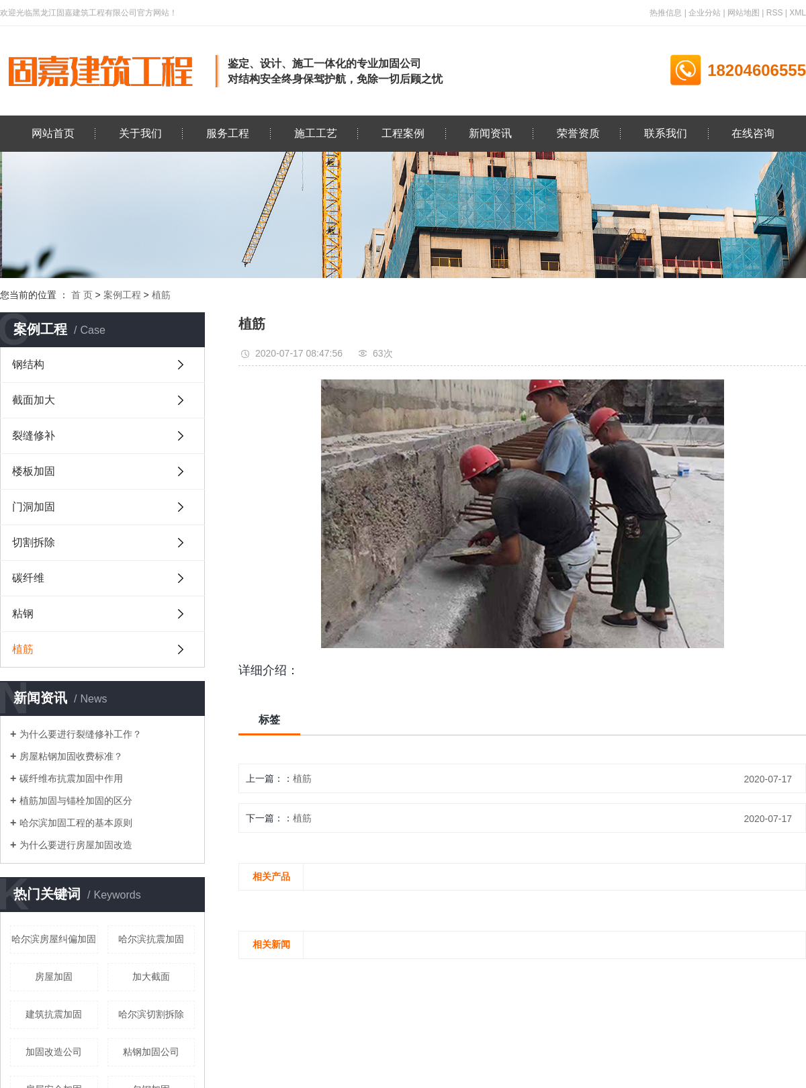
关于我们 (140, 133)
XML (797, 12)
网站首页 (53, 133)
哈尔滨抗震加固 (151, 939)
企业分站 (704, 12)
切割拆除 (33, 542)
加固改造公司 (54, 1051)
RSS (774, 12)
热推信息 (666, 12)
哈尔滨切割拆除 (151, 1014)
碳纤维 (28, 578)
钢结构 (28, 364)
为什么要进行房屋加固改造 (75, 845)
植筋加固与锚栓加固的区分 (75, 800)
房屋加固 (54, 976)
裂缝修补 (33, 435)
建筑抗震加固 (54, 1014)
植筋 (161, 294)
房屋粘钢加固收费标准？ (71, 756)
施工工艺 (315, 133)
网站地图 (743, 12)
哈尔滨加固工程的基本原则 (75, 822)
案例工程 (122, 294)
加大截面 (151, 976)
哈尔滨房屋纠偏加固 (53, 939)
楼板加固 (33, 471)
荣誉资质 (578, 133)
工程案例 (403, 133)
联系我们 (665, 133)
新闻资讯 (490, 133)
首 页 (82, 294)
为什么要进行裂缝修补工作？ (80, 734)
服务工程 (227, 133)
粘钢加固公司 (151, 1051)
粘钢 (23, 613)
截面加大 (33, 400)
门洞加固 (33, 506)
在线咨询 (752, 133)
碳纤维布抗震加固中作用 (71, 778)
